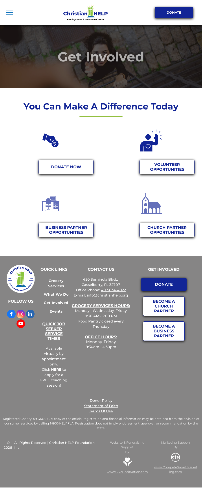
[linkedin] (30, 314)
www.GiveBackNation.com (127, 472)
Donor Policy (101, 400)
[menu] (9, 12)
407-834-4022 (113, 290)
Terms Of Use (101, 411)
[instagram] (21, 314)
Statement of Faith (101, 406)
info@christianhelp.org (107, 295)
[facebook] (11, 314)
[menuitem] (56, 283)
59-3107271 (41, 419)
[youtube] (21, 324)
